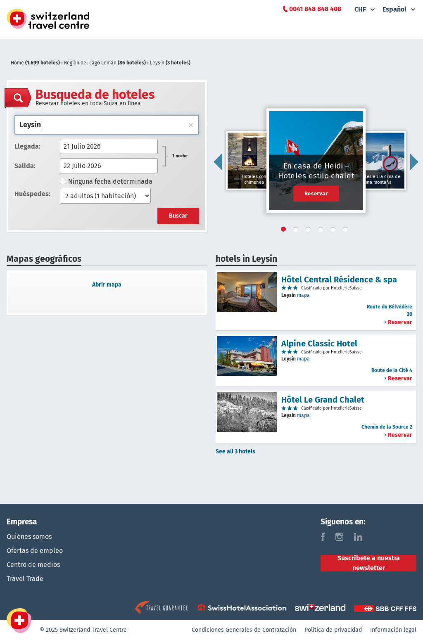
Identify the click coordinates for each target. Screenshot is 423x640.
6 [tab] (347, 231)
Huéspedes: (32, 194)
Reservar (316, 193)
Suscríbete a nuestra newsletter (368, 563)
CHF (360, 9)
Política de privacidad (333, 629)
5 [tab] (334, 231)
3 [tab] (310, 231)
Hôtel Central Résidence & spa (339, 279)
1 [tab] (285, 231)
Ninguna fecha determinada (106, 181)
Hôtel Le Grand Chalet (322, 400)
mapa (303, 295)
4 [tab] (322, 231)
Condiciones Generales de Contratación (244, 629)
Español (394, 9)
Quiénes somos (29, 536)
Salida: (25, 166)
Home (36, 63)
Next (414, 162)
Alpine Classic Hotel (319, 343)
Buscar (178, 215)
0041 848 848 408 (315, 9)
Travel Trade (25, 579)
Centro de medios (33, 565)
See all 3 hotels (235, 451)
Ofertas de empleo (35, 551)
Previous (218, 162)
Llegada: (27, 146)
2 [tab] (297, 231)
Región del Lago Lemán (105, 63)
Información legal (393, 629)
